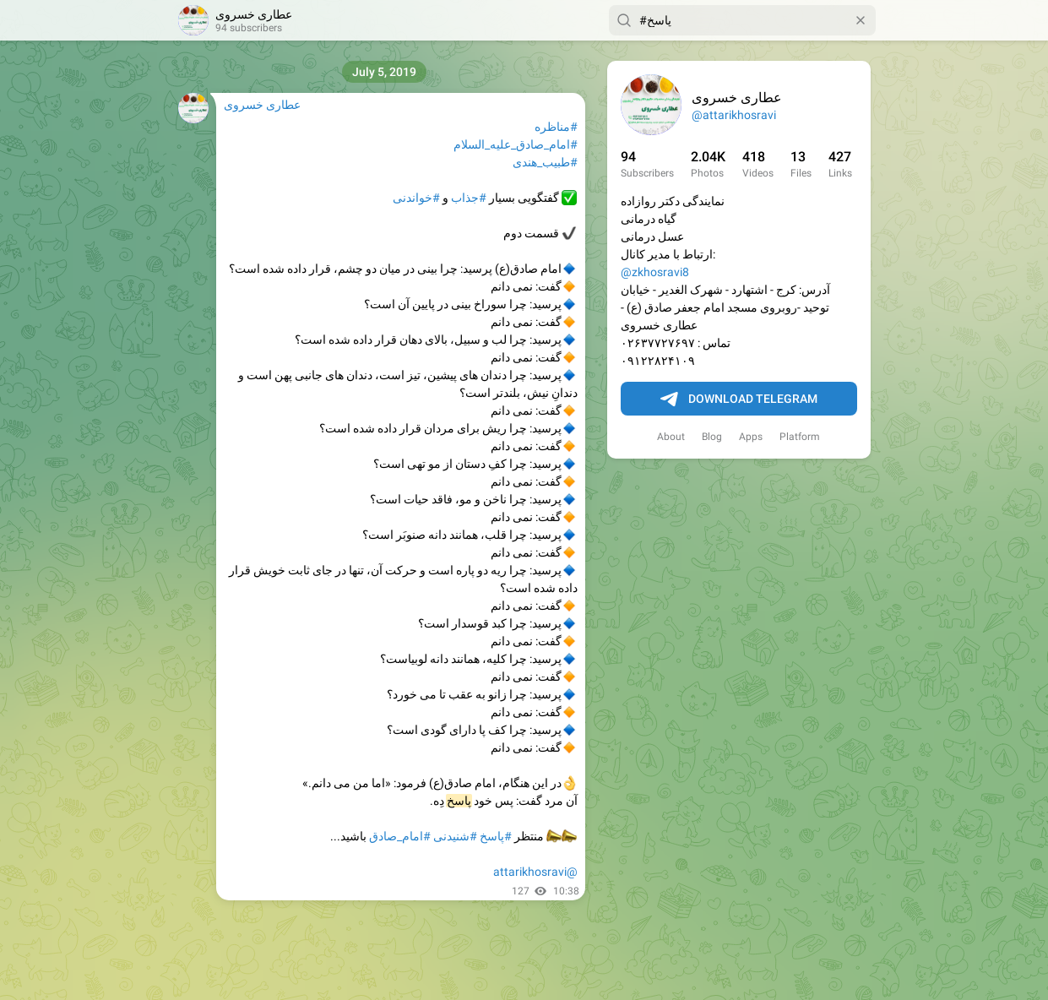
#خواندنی (416, 197)
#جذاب (468, 197)
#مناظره (556, 126)
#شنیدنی (455, 836)
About (671, 437)
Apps (751, 437)
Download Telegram (738, 399)
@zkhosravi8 (655, 272)
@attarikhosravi (734, 115)
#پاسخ (496, 836)
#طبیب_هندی (545, 162)
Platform (799, 437)
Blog (712, 437)
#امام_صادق (400, 836)
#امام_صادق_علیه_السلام (515, 144)
